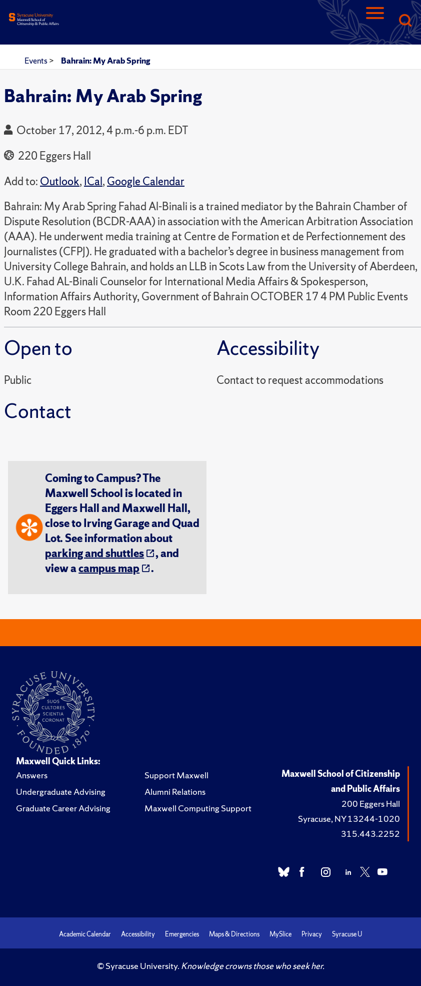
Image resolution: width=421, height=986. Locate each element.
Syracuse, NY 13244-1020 (349, 818)
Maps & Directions (234, 934)
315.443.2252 (370, 833)
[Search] (405, 21)
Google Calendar (145, 181)
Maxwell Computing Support (198, 808)
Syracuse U (347, 934)
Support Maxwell (176, 775)
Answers (32, 775)
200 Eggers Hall (371, 803)
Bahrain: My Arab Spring (105, 60)
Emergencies (182, 934)
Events (36, 60)
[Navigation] (375, 21)
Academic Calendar (85, 934)
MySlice (281, 934)
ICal (93, 181)
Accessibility (138, 934)
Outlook (60, 181)
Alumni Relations (175, 791)
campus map (109, 568)
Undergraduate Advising (61, 791)
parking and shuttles (94, 553)
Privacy (312, 934)
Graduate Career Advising (63, 808)
